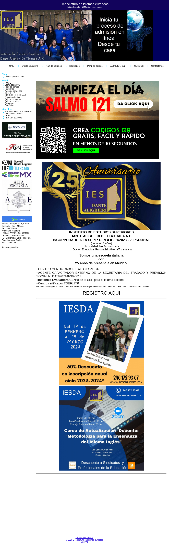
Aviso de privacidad (13, 91)
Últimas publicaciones (14, 76)
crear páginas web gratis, (104, 75)
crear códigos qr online (68, 77)
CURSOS (139, 66)
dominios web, (64, 75)
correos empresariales (81, 75)
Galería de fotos (12, 101)
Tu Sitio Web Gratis (84, 537)
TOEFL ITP (10, 93)
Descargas (9, 103)
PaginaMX (130, 75)
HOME (11, 66)
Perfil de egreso (95, 66)
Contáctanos (157, 66)
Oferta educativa (30, 66)
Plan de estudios (53, 66)
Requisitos (74, 66)
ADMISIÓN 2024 (118, 66)
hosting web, (51, 75)
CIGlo (7, 116)
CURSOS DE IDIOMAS (15, 95)
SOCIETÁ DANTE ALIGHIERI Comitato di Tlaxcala (18, 112)
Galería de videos (13, 99)
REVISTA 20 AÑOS (13, 118)
